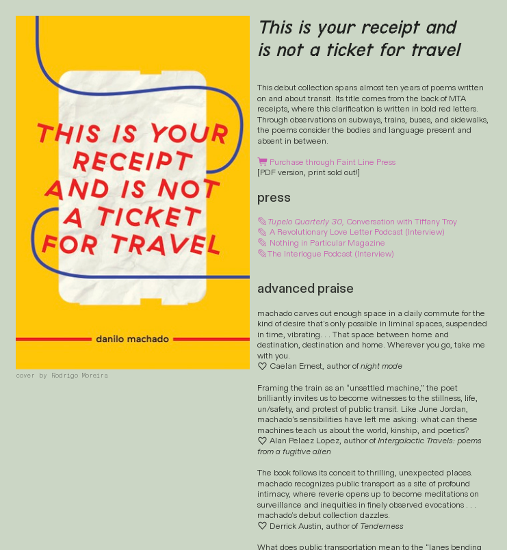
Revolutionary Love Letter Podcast (340, 231)
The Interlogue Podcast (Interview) (325, 253)
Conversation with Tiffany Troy (357, 221)
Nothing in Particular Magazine (327, 242)
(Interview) (425, 231)
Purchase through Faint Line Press (326, 162)
